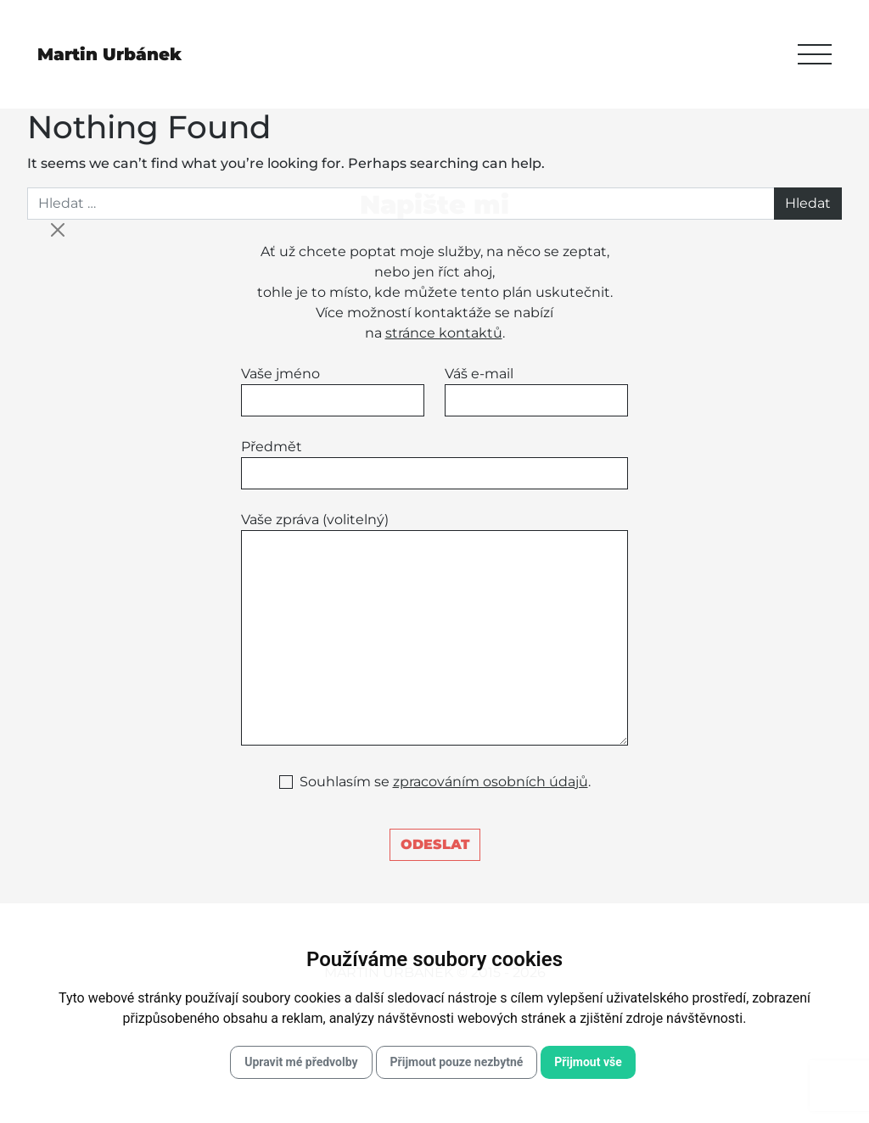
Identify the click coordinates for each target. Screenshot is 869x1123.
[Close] (58, 230)
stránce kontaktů (443, 333)
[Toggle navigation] (815, 54)
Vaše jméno (332, 391)
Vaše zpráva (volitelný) (434, 628)
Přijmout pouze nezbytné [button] (457, 1062)
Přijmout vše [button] (587, 1062)
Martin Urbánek (109, 54)
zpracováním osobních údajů (490, 782)
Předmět (434, 464)
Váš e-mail (536, 391)
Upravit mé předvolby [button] (300, 1062)
